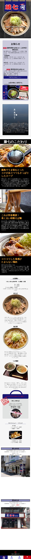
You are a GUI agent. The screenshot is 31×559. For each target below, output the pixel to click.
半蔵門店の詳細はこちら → (15, 77)
